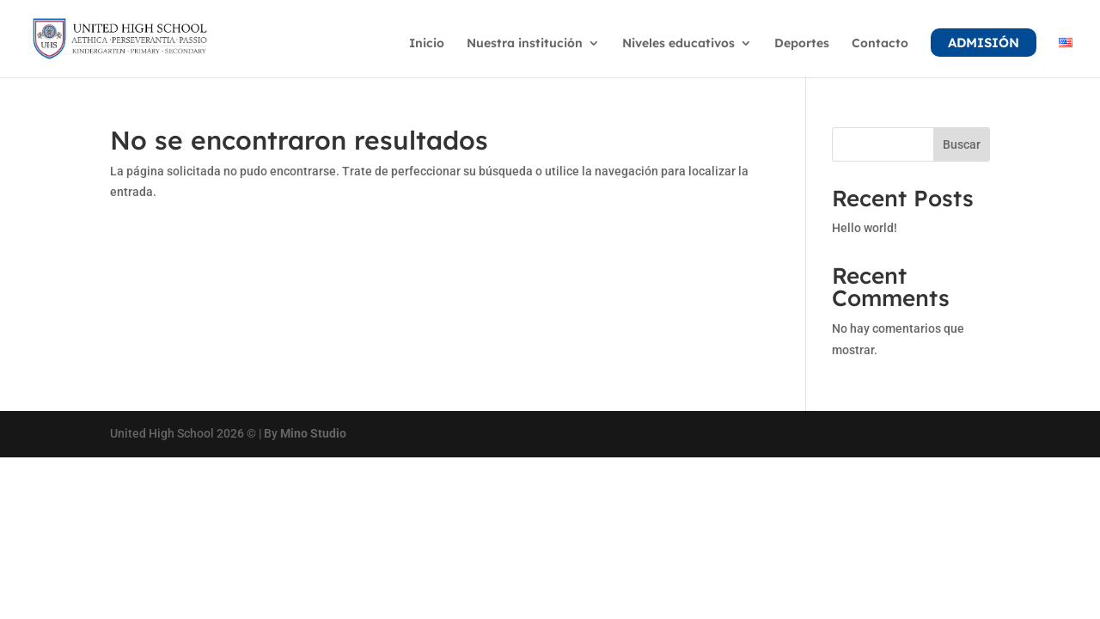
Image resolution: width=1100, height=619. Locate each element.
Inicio (426, 44)
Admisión (983, 42)
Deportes (801, 44)
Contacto (880, 44)
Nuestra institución (525, 44)
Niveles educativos (678, 44)
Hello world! (864, 228)
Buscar (962, 144)
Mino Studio (313, 433)
